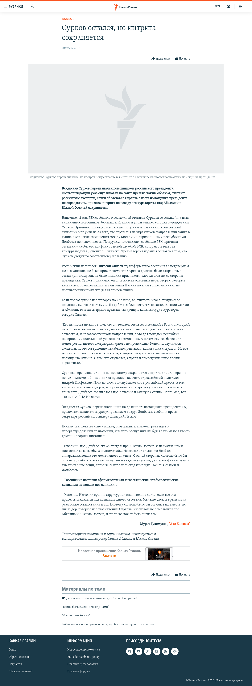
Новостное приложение (83, 649)
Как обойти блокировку (83, 657)
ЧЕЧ (217, 6)
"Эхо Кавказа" (179, 524)
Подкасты (15, 664)
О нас (12, 649)
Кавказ (67, 19)
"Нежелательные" (20, 671)
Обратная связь (19, 657)
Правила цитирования (82, 664)
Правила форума (78, 671)
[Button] (160, 58)
